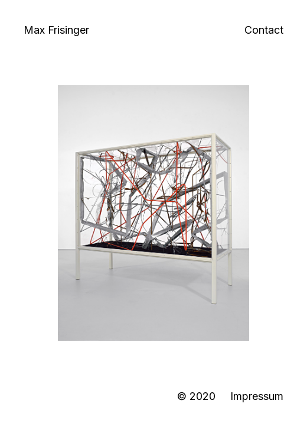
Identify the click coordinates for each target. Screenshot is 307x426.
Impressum (256, 396)
